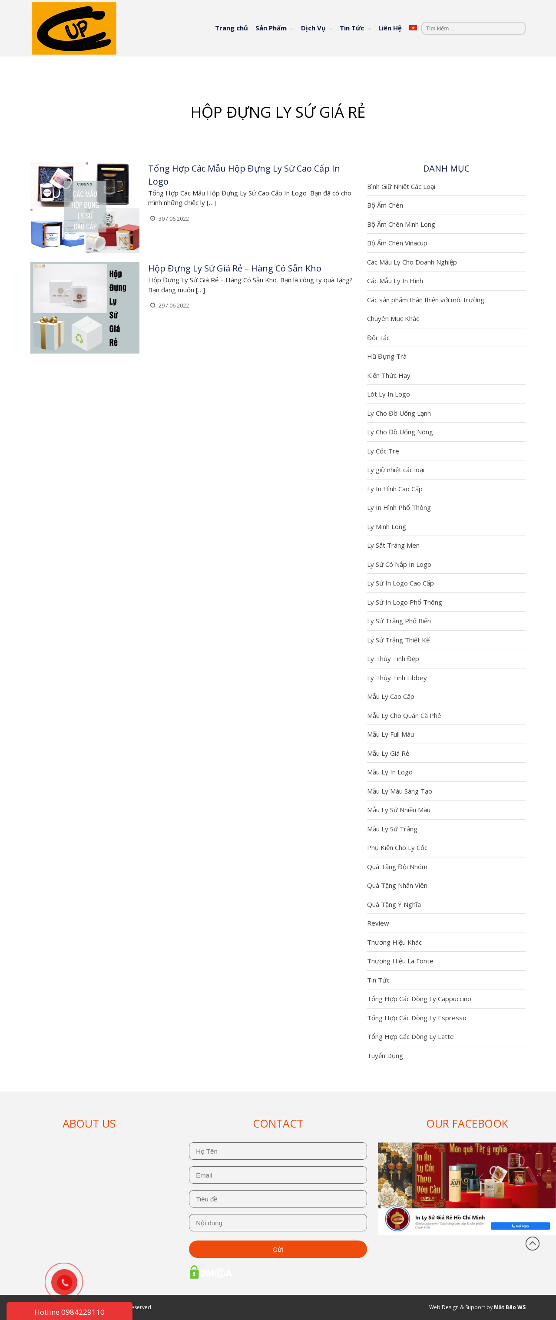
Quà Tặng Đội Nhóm (397, 866)
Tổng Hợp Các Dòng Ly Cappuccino (419, 998)
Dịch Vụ (313, 27)
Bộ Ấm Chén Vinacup (397, 242)
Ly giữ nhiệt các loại (395, 469)
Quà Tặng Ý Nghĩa (394, 904)
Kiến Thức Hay (388, 375)
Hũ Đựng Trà (387, 356)
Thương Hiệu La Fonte (400, 960)
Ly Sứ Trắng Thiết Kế (398, 639)
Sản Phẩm (271, 27)
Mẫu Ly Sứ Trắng (392, 828)
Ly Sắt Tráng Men (393, 545)
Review (378, 923)
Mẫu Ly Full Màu (390, 734)
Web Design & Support (457, 1307)
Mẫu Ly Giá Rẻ (388, 753)
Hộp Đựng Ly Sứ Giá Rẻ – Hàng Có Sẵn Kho (234, 268)
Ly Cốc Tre (383, 451)
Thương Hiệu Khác (394, 942)
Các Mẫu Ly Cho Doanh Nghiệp (412, 262)
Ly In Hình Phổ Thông (399, 507)
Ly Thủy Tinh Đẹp (393, 658)
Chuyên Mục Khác (393, 318)
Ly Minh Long (386, 526)
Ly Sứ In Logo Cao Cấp (400, 583)
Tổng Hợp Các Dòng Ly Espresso (417, 1017)
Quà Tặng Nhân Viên (397, 885)
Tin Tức (352, 27)
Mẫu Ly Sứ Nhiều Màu (398, 809)
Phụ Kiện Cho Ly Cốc (397, 847)
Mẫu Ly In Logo (390, 772)
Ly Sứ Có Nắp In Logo (399, 564)
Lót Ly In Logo (388, 394)
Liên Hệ (390, 27)
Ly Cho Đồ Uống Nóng (400, 431)
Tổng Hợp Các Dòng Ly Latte (410, 1036)
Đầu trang (532, 1244)
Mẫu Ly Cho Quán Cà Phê (404, 715)
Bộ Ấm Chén (385, 205)
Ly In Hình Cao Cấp (395, 488)
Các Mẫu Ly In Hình (395, 280)
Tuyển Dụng (385, 1055)
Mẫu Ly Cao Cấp (390, 696)
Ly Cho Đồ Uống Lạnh (399, 413)
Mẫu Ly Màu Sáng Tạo (399, 791)
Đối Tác (378, 337)
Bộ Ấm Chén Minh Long (401, 224)
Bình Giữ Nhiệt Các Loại (401, 186)
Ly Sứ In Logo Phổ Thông (404, 602)
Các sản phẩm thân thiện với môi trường (425, 299)
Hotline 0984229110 (69, 1312)
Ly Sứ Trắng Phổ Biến (399, 620)
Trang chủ (231, 27)
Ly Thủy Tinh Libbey (397, 677)
